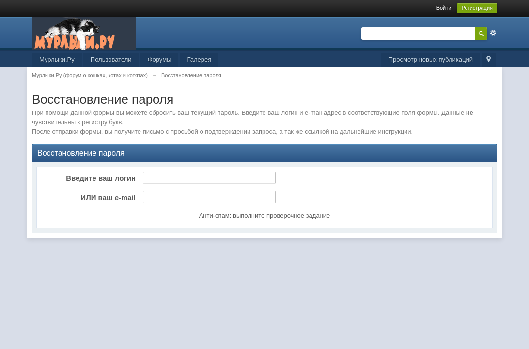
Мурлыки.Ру (57, 59)
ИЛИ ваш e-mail (108, 197)
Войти (443, 8)
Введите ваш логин (101, 178)
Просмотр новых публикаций (431, 59)
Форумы (159, 59)
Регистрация (477, 8)
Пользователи (111, 59)
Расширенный (493, 33)
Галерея (199, 59)
